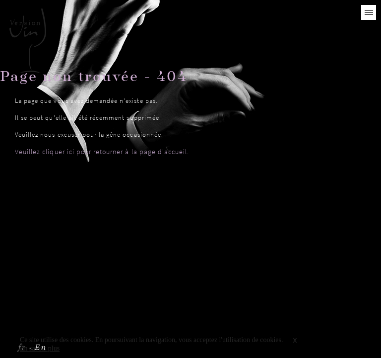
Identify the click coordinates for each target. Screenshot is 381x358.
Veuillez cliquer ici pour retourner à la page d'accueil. (102, 151)
